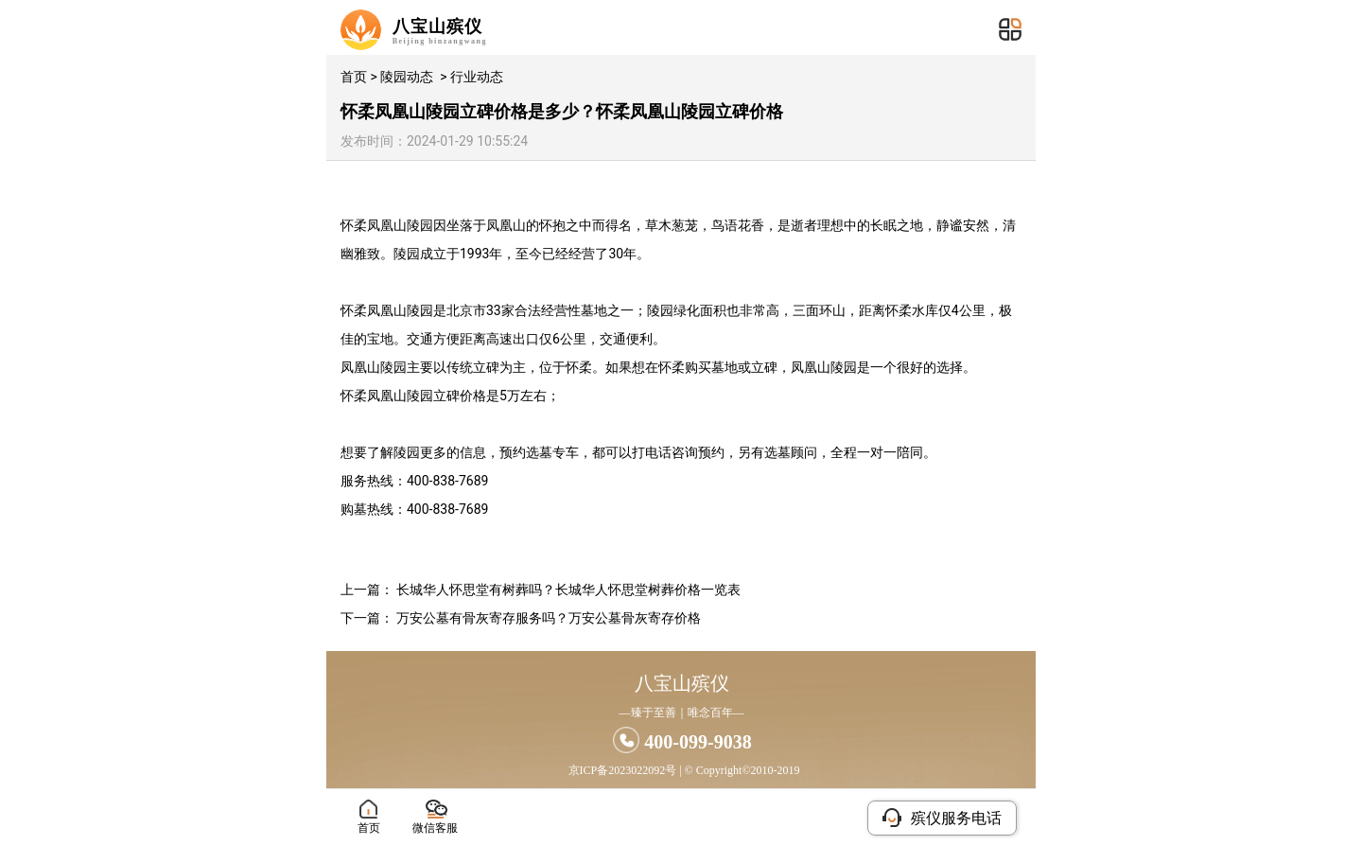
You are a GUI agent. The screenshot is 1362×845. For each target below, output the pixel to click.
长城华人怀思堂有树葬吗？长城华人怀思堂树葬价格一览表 (568, 589)
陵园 (420, 225)
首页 (353, 76)
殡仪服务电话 (942, 817)
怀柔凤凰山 (373, 225)
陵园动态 (406, 76)
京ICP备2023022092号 (622, 770)
